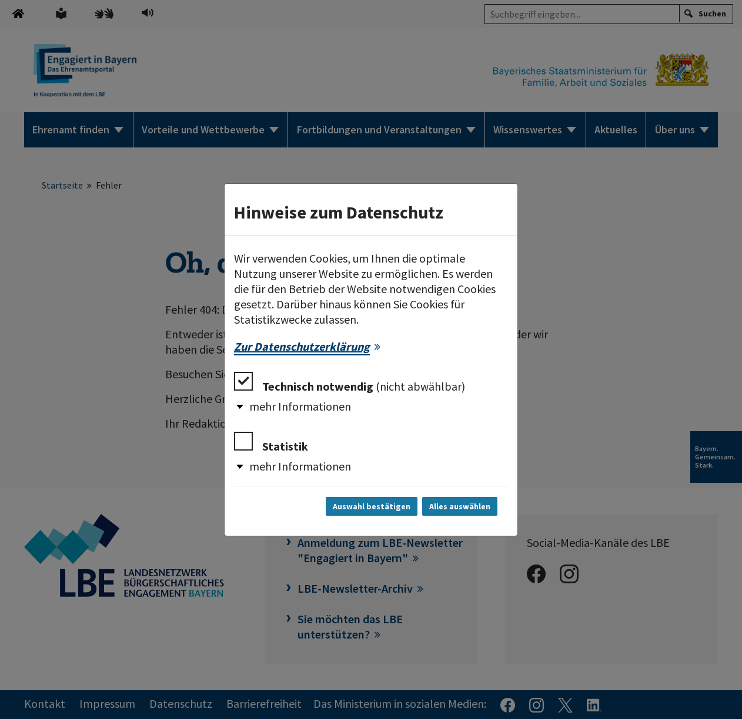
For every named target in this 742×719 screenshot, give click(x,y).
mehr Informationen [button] (300, 406)
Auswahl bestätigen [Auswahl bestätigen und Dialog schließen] (371, 506)
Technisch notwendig (349, 383)
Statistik (271, 442)
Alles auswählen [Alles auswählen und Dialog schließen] (459, 506)
